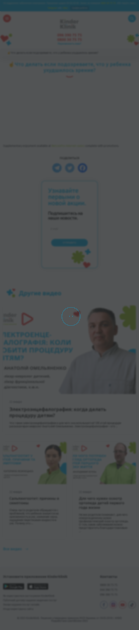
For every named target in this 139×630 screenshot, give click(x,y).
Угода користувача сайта (18, 609)
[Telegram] (57, 168)
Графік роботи (79, 8)
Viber (65, 8)
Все (12, 549)
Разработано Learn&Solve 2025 (69, 620)
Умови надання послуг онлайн (21, 604)
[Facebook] (82, 168)
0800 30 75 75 (108, 3)
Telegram (52, 8)
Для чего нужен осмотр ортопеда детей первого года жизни (101, 503)
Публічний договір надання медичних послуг (30, 600)
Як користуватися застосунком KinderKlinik (28, 595)
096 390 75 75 (69, 35)
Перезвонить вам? (69, 43)
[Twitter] (69, 168)
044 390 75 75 (108, 589)
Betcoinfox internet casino (68, 145)
